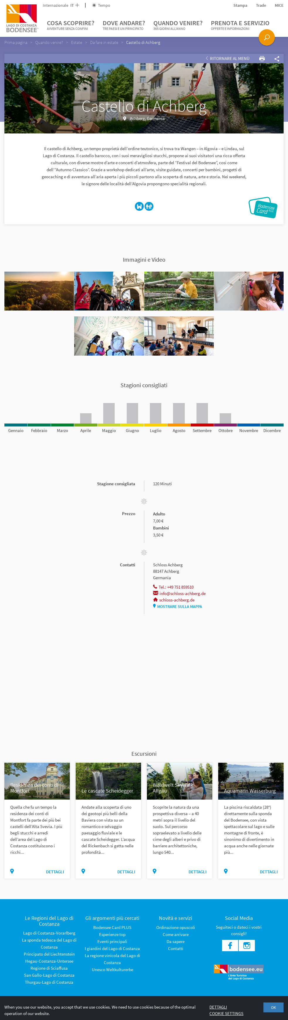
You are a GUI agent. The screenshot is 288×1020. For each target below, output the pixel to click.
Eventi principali (112, 941)
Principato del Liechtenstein (49, 954)
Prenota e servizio (240, 25)
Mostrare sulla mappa (177, 606)
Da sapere (175, 941)
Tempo (101, 5)
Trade (261, 5)
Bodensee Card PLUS (112, 927)
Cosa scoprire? (70, 25)
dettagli (55, 872)
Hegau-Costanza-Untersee (49, 961)
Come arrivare (176, 934)
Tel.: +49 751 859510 (173, 587)
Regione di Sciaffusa (49, 968)
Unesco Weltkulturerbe (112, 969)
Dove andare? (124, 25)
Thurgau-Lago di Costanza (49, 982)
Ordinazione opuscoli (175, 927)
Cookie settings (226, 1013)
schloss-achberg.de (173, 600)
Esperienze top (112, 934)
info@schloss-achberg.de (179, 593)
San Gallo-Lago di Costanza (49, 975)
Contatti (175, 948)
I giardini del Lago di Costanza (112, 948)
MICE (279, 5)
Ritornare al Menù (228, 58)
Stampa (240, 5)
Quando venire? (178, 25)
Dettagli (218, 1007)
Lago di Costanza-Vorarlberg (49, 933)
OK (273, 1007)
